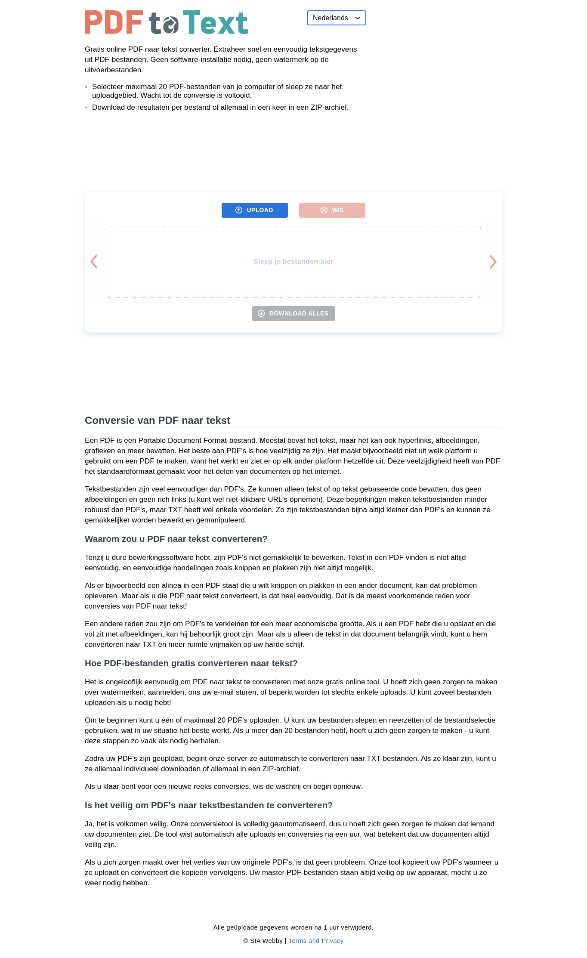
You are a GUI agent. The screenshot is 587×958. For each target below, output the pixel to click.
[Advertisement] (437, 64)
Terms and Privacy (315, 940)
